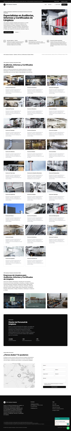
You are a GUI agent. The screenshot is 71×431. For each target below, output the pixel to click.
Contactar (64, 4)
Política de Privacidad (54, 383)
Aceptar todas (56, 1)
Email (44, 369)
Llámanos (17, 32)
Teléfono (56, 369)
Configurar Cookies (55, 410)
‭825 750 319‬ (57, 4)
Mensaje (44, 378)
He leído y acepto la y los (53, 384)
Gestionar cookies (64, 1)
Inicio (46, 4)
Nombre (44, 365)
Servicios (50, 4)
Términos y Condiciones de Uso (58, 408)
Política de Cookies (55, 405)
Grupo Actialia (65, 427)
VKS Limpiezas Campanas (10, 5)
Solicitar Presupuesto (8, 32)
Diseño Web (60, 427)
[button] (19, 376)
